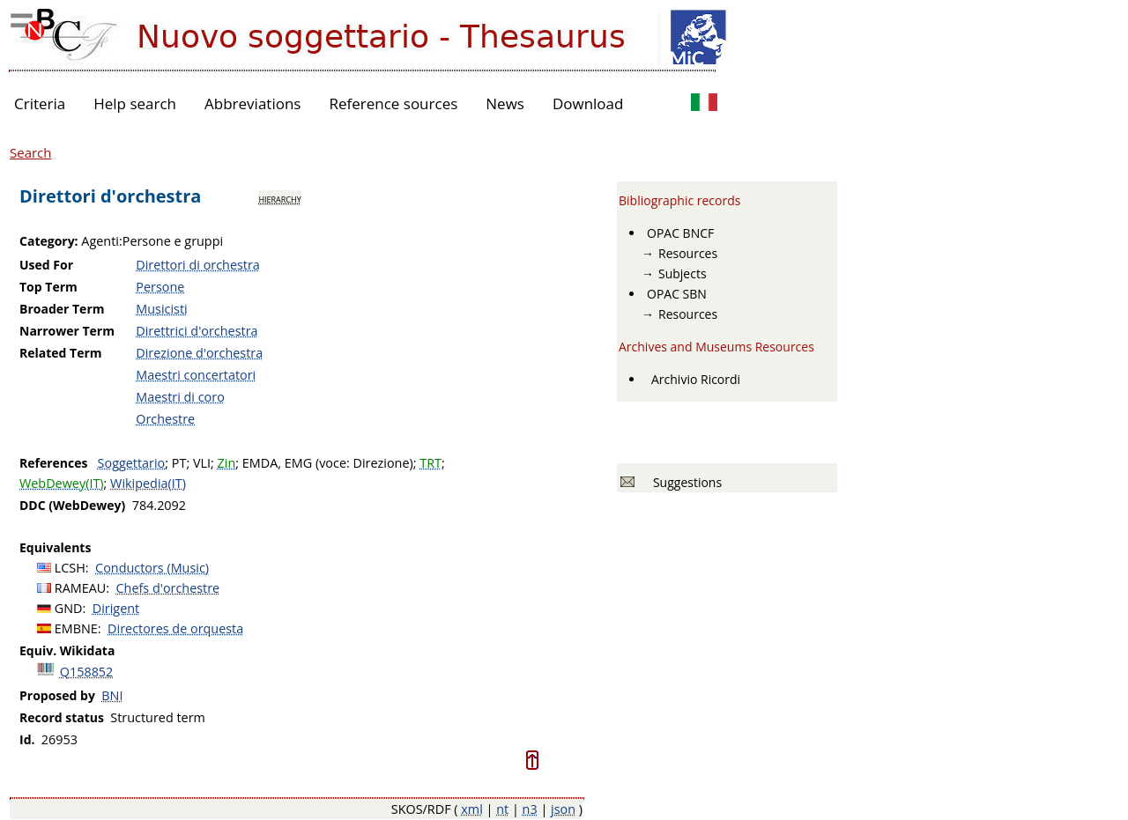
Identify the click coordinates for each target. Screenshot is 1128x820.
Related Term (60, 352)
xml (472, 809)
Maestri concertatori (196, 374)
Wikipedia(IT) (148, 483)
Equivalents (55, 547)
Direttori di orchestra (198, 264)
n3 (530, 809)
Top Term (48, 286)
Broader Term (62, 308)
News (505, 103)
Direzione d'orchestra (199, 352)
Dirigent (116, 608)
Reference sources (393, 103)
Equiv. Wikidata (67, 650)
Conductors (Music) (152, 567)
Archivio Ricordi (695, 379)
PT (179, 462)
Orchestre (165, 418)
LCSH (70, 567)
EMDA (260, 462)
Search (31, 152)
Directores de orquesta (175, 628)
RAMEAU (81, 588)
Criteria (39, 103)
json (563, 809)
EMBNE (76, 628)
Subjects (682, 273)
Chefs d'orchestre (168, 588)
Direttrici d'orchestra (196, 330)
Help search (134, 103)
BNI (111, 695)
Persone (160, 286)
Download (588, 103)
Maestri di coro (180, 396)
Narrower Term (67, 330)
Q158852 (87, 671)
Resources (687, 253)
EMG (298, 462)
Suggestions (684, 482)
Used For (46, 264)
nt (502, 809)
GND (69, 608)
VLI (202, 462)
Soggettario (132, 462)
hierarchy (279, 198)
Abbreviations (252, 103)
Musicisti (161, 308)
